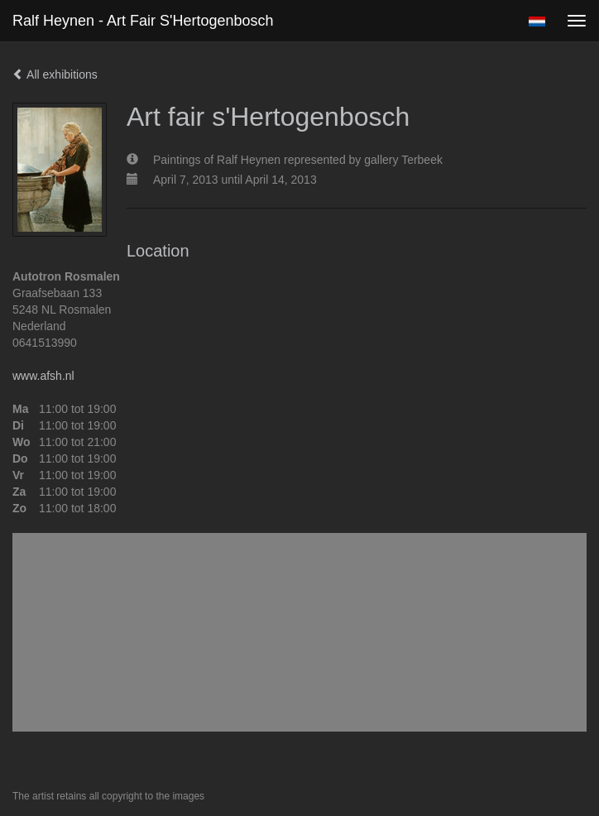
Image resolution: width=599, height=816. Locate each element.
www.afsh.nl (43, 375)
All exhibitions (55, 74)
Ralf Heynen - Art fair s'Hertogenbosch (143, 20)
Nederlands (536, 21)
